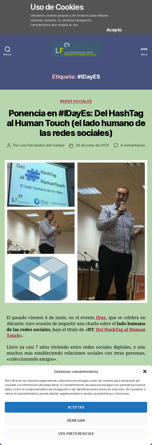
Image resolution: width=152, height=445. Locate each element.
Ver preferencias (76, 433)
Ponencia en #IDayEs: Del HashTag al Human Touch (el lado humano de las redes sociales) (76, 123)
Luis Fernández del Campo (42, 145)
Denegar (76, 420)
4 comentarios (132, 145)
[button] (144, 371)
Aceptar (76, 407)
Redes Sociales (76, 101)
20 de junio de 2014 (92, 145)
